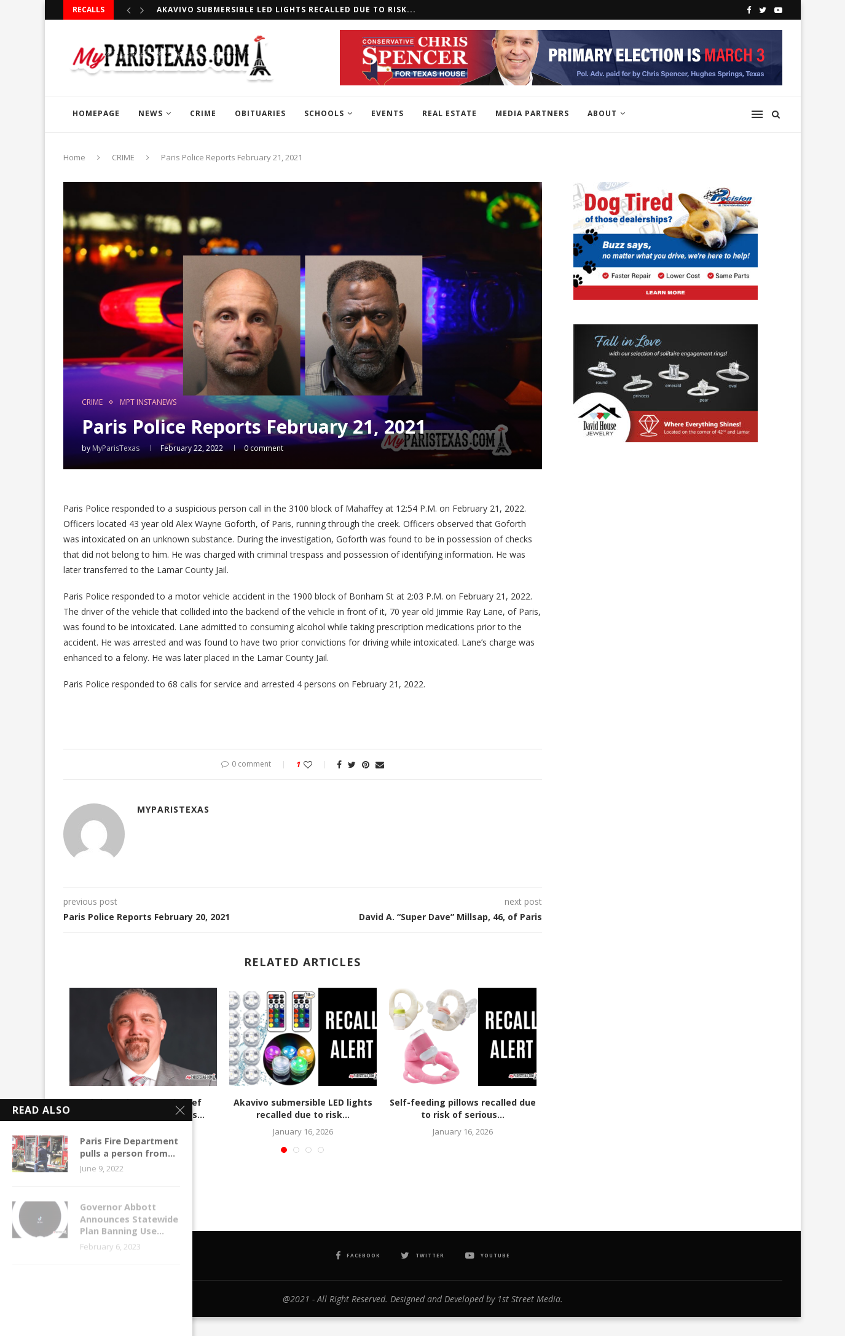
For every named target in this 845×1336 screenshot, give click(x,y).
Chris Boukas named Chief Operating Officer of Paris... (143, 1108)
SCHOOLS (324, 113)
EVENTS (387, 113)
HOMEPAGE (96, 113)
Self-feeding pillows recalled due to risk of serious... (463, 1108)
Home (74, 157)
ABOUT (602, 113)
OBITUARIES (260, 113)
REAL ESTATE (449, 113)
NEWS (150, 113)
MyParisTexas (116, 448)
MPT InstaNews (148, 402)
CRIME (203, 113)
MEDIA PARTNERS (532, 113)
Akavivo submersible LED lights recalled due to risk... (286, 9)
